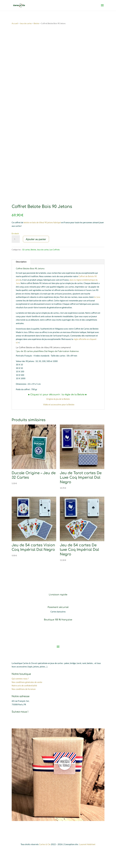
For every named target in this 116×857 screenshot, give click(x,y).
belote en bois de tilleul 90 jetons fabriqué (42, 222)
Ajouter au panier (36, 239)
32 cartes (26, 249)
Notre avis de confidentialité (24, 685)
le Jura (97, 297)
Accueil (15, 23)
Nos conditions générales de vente (27, 682)
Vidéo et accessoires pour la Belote (58, 404)
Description (21, 262)
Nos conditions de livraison (24, 689)
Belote (36, 23)
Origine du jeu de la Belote (58, 399)
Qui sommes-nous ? (20, 679)
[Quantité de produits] (16, 239)
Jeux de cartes (26, 23)
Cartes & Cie (44, 844)
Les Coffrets (55, 249)
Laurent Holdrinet (87, 844)
